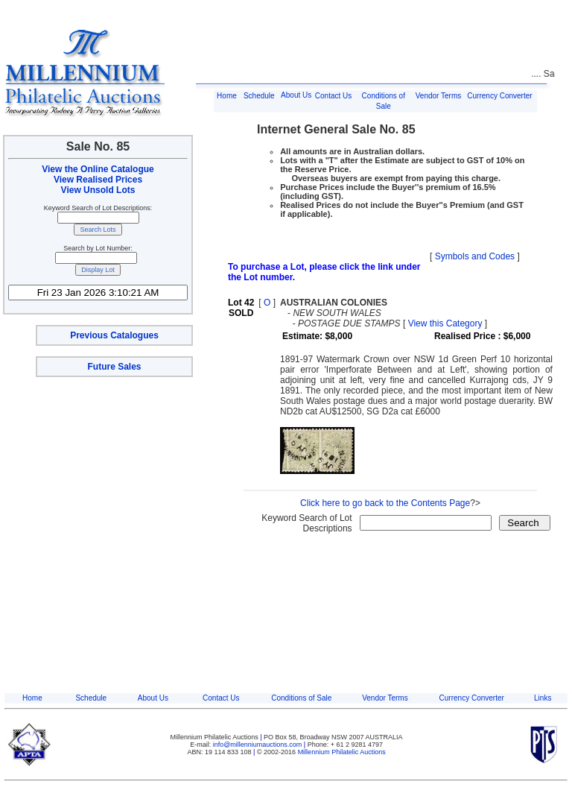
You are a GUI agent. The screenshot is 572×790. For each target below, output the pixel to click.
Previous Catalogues (114, 335)
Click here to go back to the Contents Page (385, 503)
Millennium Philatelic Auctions (342, 752)
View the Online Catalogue (97, 169)
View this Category (445, 323)
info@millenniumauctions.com (258, 744)
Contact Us (333, 96)
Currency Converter (499, 96)
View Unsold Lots (98, 190)
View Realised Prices (98, 179)
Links (542, 698)
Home (227, 96)
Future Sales (114, 366)
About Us (296, 95)
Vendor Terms (439, 96)
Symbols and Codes (475, 256)
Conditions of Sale (301, 698)
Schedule (259, 96)
